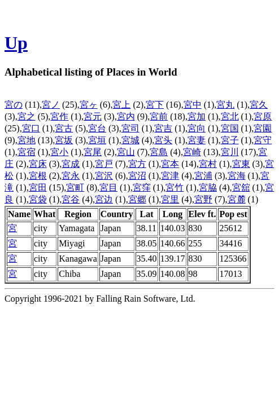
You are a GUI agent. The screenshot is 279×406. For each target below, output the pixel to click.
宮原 (263, 116)
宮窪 (142, 187)
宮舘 (241, 187)
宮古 (64, 128)
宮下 (155, 104)
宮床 (38, 164)
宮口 (31, 128)
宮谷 (71, 199)
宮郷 (137, 199)
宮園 (263, 128)
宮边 (104, 199)
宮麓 (237, 199)
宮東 (241, 164)
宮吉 (163, 128)
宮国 (230, 128)
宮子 (230, 140)
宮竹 (174, 187)
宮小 (59, 152)
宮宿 (27, 152)
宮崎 (192, 152)
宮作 (59, 116)
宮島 (159, 152)
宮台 (97, 128)
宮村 (208, 164)
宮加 (197, 116)
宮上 (121, 104)
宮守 (263, 140)
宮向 (197, 128)
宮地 (27, 140)
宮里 (170, 199)
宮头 (163, 140)
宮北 (230, 116)
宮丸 (225, 104)
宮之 (27, 116)
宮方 (137, 164)
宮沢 (104, 175)
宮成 (71, 164)
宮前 (159, 116)
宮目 (108, 187)
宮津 (170, 175)
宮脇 (208, 187)
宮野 (203, 199)
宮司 (130, 128)
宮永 (71, 175)
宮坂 (64, 140)
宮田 (38, 187)
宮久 (259, 104)
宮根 (38, 175)
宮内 (126, 116)
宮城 (130, 140)
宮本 (170, 164)
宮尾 (93, 152)
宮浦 (203, 175)
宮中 (193, 104)
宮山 (126, 152)
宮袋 (38, 199)
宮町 (75, 187)
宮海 (237, 175)
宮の (14, 104)
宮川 (230, 152)
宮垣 (97, 140)
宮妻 (197, 140)
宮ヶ (89, 104)
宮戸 (104, 164)
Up (16, 43)
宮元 (93, 116)
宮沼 (137, 175)
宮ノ (51, 104)
